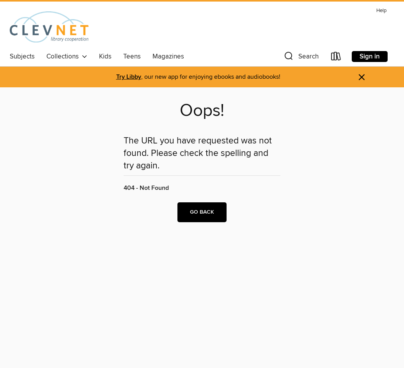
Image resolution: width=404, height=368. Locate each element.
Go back (202, 212)
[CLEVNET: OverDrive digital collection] (49, 27)
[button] (300, 57)
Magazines (168, 56)
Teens (132, 56)
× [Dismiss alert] (362, 77)
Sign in (370, 56)
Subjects (22, 56)
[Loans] (336, 57)
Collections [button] (66, 56)
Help (381, 11)
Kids (105, 56)
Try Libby (128, 77)
